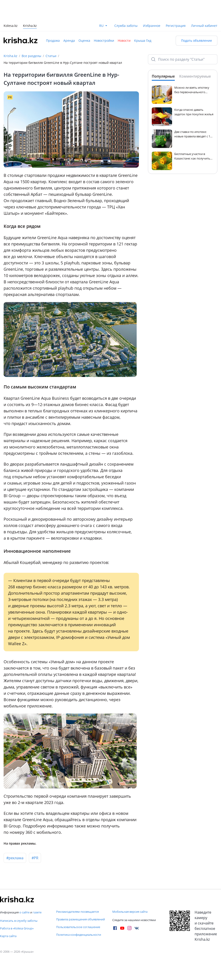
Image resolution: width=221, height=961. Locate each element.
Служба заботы (126, 25)
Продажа (53, 40)
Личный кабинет (204, 25)
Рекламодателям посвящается (77, 912)
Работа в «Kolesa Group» (17, 928)
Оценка (84, 40)
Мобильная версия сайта (129, 912)
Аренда (69, 40)
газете (37, 912)
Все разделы (31, 56)
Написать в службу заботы (18, 921)
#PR (35, 857)
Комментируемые (195, 76)
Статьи (51, 56)
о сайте (24, 912)
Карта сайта (8, 936)
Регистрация (176, 25)
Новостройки (104, 40)
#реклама (14, 857)
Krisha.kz (10, 56)
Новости (124, 40)
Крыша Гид (142, 40)
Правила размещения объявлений (80, 919)
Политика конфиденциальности (78, 935)
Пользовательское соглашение (78, 927)
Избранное (151, 25)
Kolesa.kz (11, 26)
